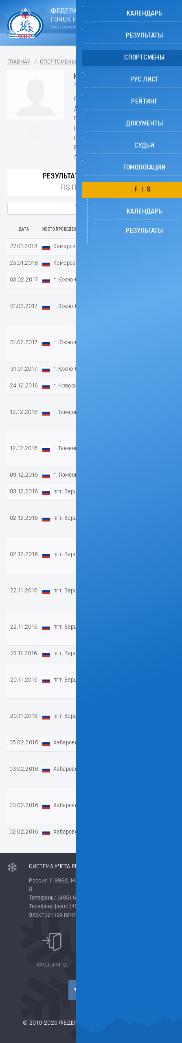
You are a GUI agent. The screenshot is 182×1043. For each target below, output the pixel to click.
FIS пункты (79, 188)
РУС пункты (118, 176)
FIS (117, 188)
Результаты (64, 176)
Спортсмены (58, 62)
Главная (19, 62)
